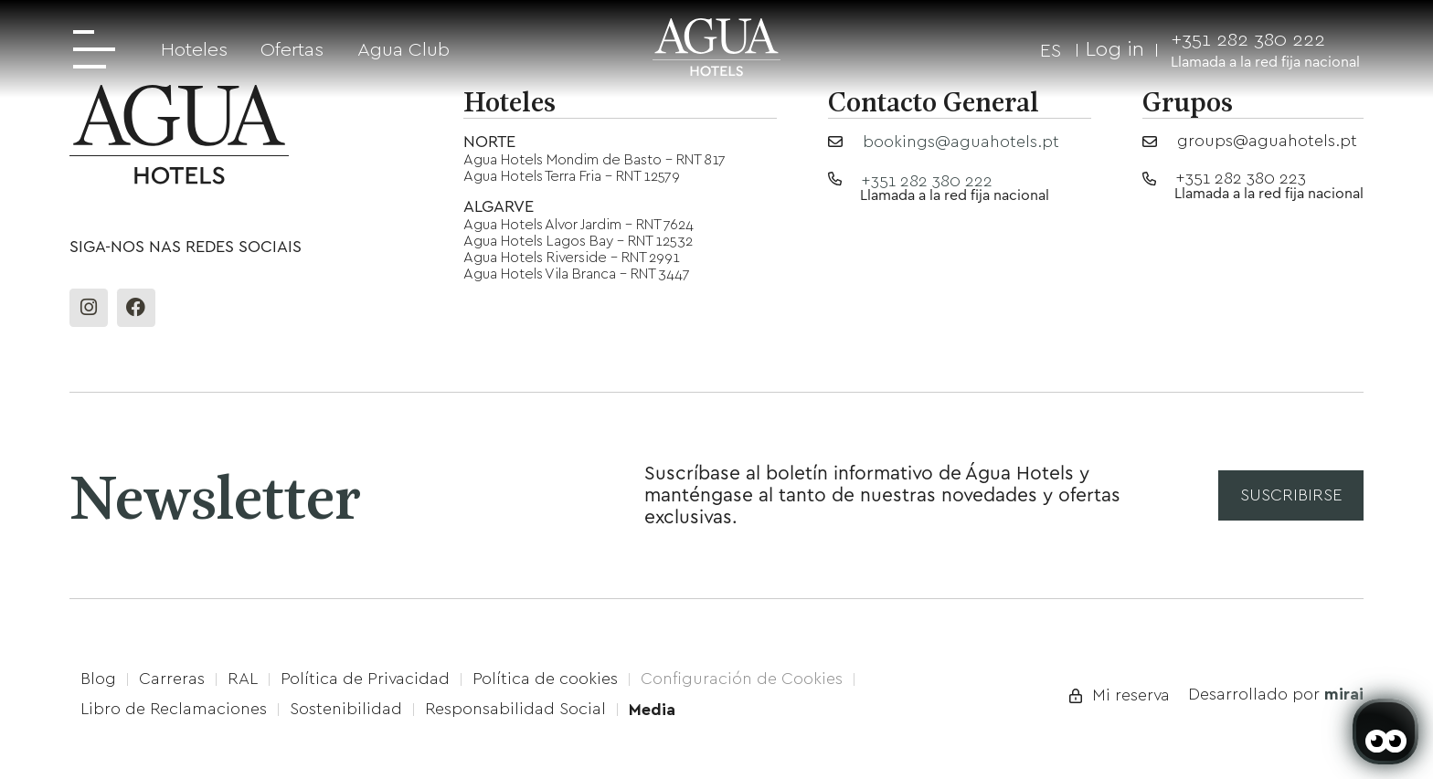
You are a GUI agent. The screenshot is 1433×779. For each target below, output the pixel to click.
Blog (98, 678)
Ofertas (292, 48)
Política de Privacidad (365, 678)
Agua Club (403, 48)
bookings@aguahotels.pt (961, 141)
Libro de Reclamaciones (173, 709)
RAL (243, 678)
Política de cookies (545, 678)
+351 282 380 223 (1240, 178)
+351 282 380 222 (1248, 38)
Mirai (1344, 693)
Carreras (172, 678)
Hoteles (194, 48)
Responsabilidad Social (515, 709)
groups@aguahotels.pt (1267, 141)
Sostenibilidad (346, 709)
